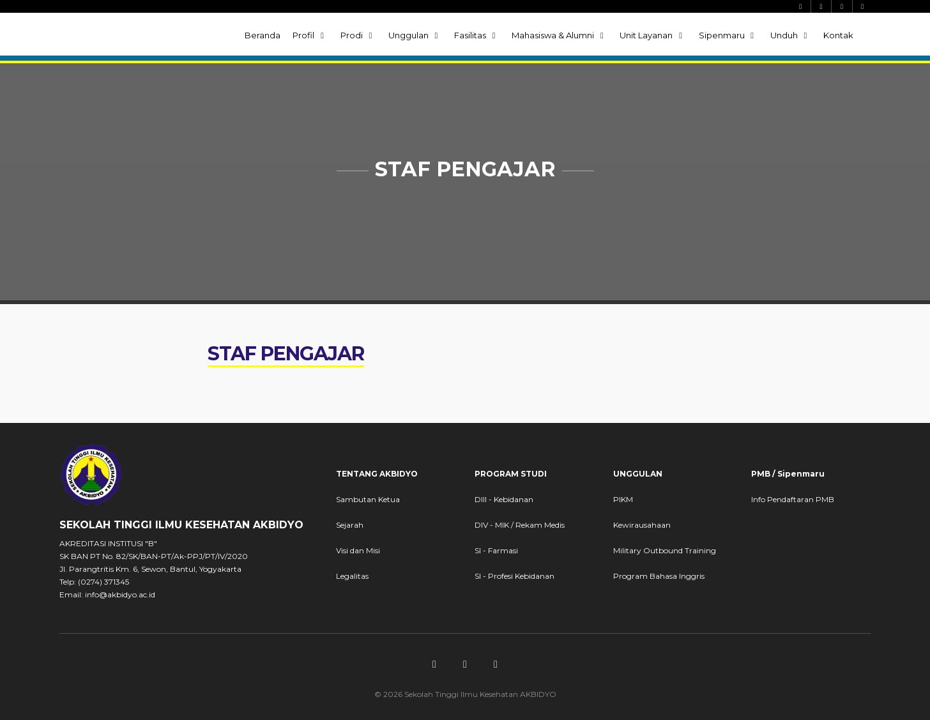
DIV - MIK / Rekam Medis (520, 525)
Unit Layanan (653, 35)
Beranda (262, 35)
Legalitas (352, 576)
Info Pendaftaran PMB (792, 499)
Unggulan (415, 35)
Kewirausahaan (642, 525)
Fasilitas (476, 35)
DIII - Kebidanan (504, 499)
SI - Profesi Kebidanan (514, 576)
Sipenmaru (728, 35)
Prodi (358, 35)
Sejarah (349, 525)
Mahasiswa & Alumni (559, 35)
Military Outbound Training (664, 550)
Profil (310, 35)
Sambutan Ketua (368, 499)
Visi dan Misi (358, 550)
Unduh (790, 35)
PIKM (623, 499)
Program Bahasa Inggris (659, 576)
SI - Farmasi (496, 550)
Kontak (838, 35)
